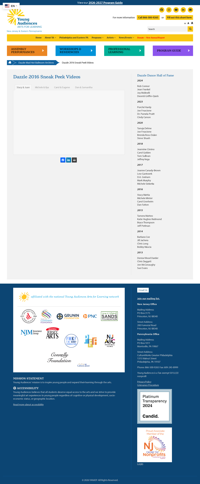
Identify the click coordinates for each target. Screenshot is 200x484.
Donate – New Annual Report (151, 37)
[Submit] (190, 29)
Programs (97, 37)
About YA (49, 37)
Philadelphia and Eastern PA (73, 37)
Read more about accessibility (28, 404)
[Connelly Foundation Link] (59, 357)
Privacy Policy (144, 381)
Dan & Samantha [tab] (83, 87)
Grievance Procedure (148, 385)
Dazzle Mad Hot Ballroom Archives (36, 62)
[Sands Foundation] (109, 316)
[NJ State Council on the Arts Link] (28, 316)
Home (39, 37)
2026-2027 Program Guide (106, 2)
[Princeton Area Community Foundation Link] (46, 316)
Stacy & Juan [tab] (23, 87)
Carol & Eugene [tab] (62, 87)
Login (140, 463)
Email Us (143, 290)
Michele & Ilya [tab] (42, 87)
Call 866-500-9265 (148, 17)
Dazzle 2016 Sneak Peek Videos (78, 62)
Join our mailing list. (148, 298)
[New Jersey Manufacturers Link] (31, 333)
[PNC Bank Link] (90, 316)
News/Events (125, 37)
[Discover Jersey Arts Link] (53, 333)
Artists (110, 37)
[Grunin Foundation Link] (67, 316)
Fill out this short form (179, 17)
